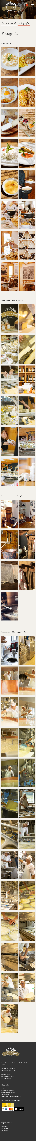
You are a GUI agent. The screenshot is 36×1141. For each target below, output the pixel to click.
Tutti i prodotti (6, 1089)
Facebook (4, 1128)
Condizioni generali (7, 1091)
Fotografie (23, 23)
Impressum (5, 1094)
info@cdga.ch (5, 1074)
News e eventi (9, 23)
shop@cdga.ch (6, 1078)
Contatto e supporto (8, 1093)
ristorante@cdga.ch (7, 1076)
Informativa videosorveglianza (11, 1096)
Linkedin (4, 1126)
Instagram (4, 1130)
